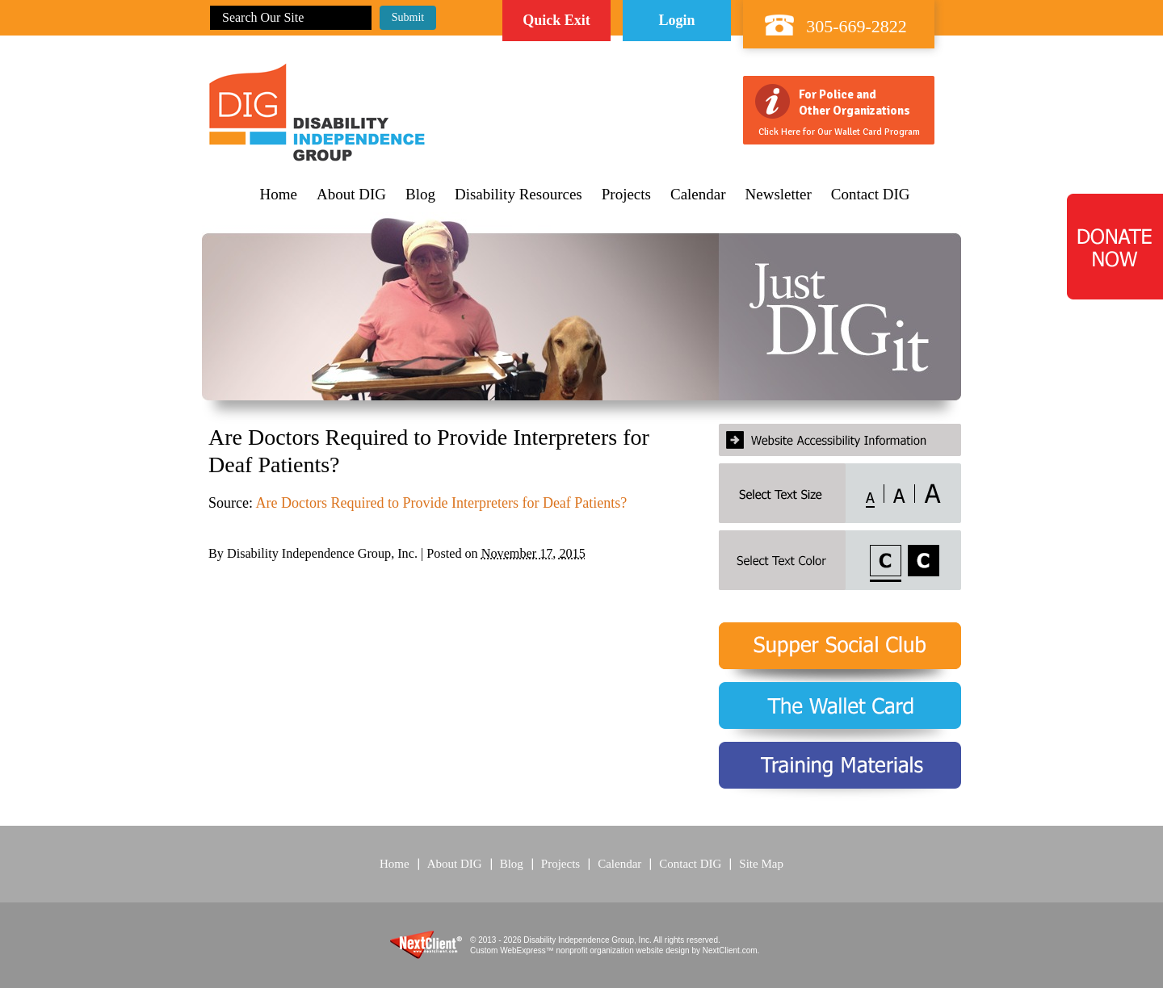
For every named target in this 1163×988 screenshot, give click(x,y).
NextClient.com (730, 950)
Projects (626, 194)
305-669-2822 (856, 26)
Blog (420, 194)
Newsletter (778, 194)
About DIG (351, 194)
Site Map (761, 863)
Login (676, 20)
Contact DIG (870, 194)
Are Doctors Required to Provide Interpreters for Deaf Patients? (442, 503)
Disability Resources (518, 194)
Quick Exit (556, 20)
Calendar (698, 194)
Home (278, 194)
